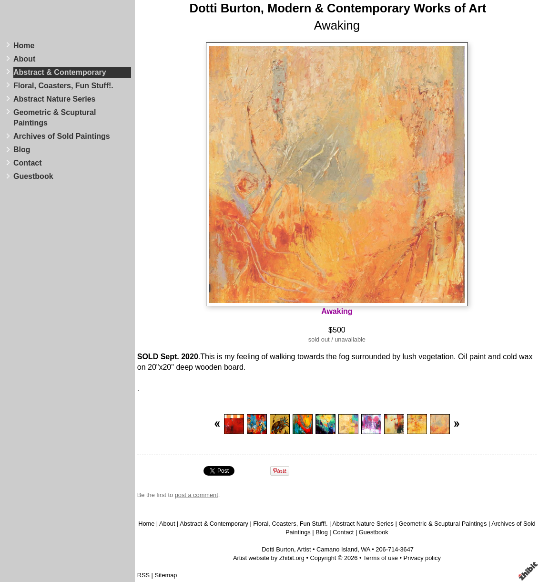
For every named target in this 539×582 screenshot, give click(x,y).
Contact (27, 163)
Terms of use (380, 557)
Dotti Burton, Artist (286, 549)
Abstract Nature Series (54, 99)
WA (365, 549)
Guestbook (33, 176)
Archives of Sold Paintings (61, 136)
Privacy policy (422, 557)
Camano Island (336, 549)
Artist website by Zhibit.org (269, 557)
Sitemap (166, 575)
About (24, 59)
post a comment (196, 495)
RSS (143, 575)
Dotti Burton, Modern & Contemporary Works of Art (337, 8)
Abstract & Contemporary (59, 72)
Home (23, 46)
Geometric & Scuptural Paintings (54, 117)
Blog (22, 150)
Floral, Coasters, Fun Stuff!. (63, 86)
